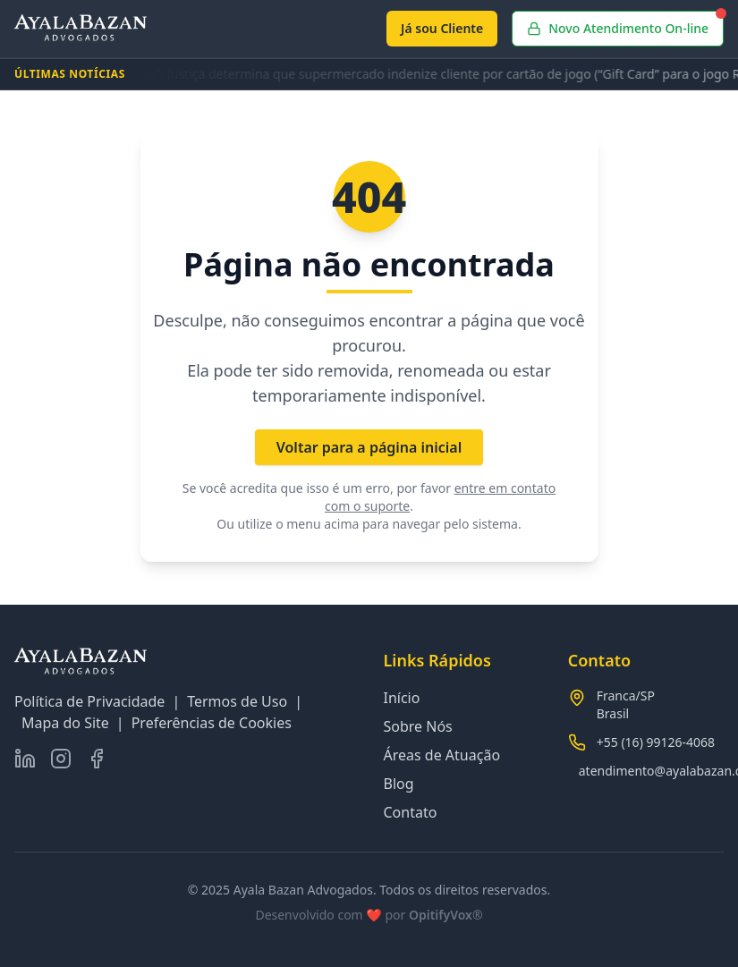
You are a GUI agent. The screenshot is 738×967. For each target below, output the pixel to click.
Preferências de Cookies (211, 723)
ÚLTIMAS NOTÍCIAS (69, 74)
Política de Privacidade (89, 701)
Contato (410, 812)
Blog (399, 783)
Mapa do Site (65, 723)
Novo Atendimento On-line (625, 24)
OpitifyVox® (446, 914)
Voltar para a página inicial (369, 447)
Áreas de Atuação (442, 755)
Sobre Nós (418, 726)
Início (402, 698)
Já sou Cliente (442, 28)
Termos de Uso (237, 701)
